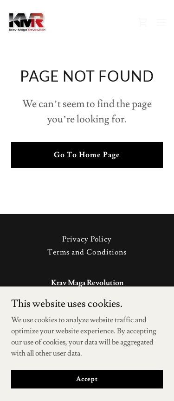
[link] (27, 22)
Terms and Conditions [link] (86, 252)
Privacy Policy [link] (87, 239)
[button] (161, 22)
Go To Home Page (87, 154)
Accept (87, 379)
